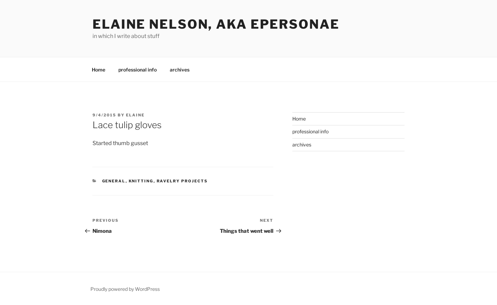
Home (98, 70)
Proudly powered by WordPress (125, 289)
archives (179, 70)
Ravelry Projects (182, 181)
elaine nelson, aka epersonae (216, 24)
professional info (137, 70)
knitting (141, 181)
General (114, 181)
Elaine (135, 115)
